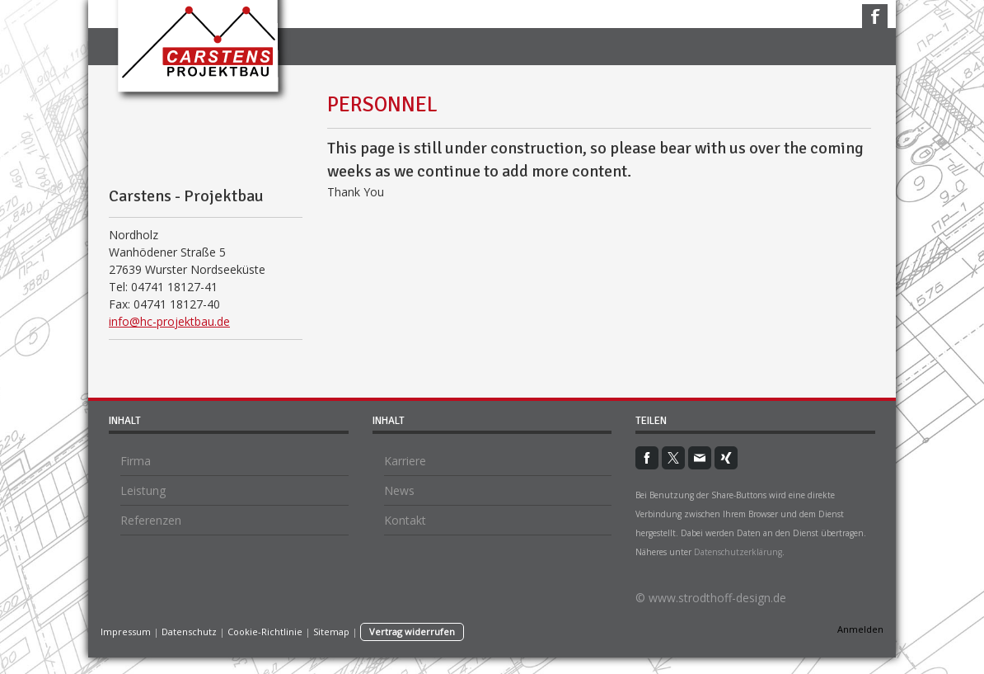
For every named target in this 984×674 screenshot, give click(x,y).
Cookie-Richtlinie (264, 631)
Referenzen (150, 520)
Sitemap (331, 631)
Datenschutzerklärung (738, 552)
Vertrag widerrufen (412, 631)
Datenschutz (189, 631)
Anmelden (860, 629)
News (399, 490)
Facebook (875, 16)
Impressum (126, 631)
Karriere (405, 461)
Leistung (143, 490)
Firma (135, 461)
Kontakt (405, 520)
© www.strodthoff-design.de (710, 598)
